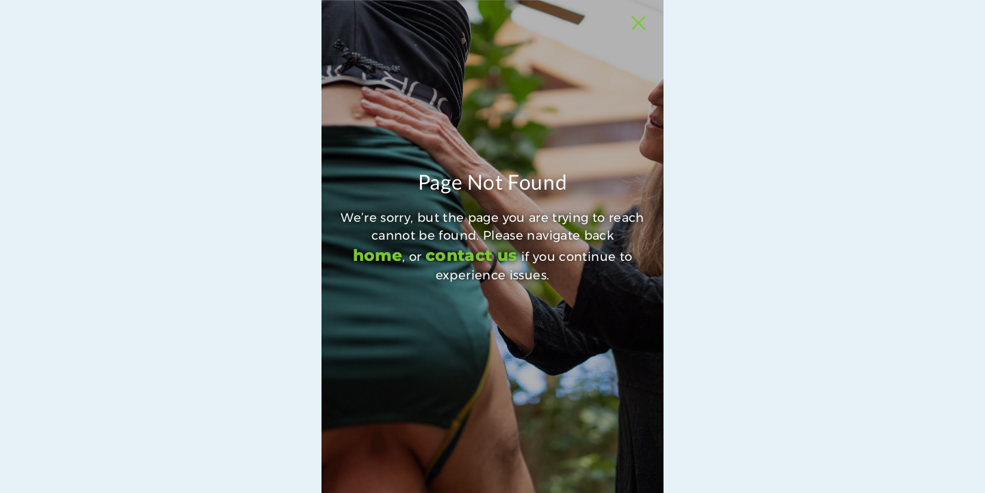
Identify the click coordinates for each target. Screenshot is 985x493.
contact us (381, 373)
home (279, 373)
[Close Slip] (794, 38)
